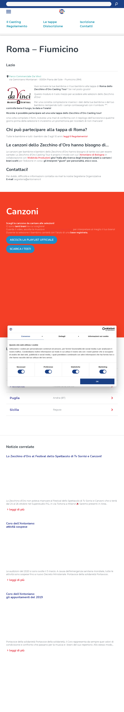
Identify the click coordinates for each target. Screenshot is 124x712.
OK (97, 381)
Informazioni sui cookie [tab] (98, 336)
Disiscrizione (53, 26)
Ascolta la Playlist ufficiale (32, 240)
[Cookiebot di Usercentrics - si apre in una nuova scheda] (104, 329)
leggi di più (16, 509)
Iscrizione (87, 22)
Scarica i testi (20, 249)
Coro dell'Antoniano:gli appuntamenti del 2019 (24, 595)
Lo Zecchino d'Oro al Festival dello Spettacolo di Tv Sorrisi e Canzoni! (54, 456)
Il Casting (14, 22)
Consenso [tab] (25, 336)
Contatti (86, 26)
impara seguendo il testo (59, 229)
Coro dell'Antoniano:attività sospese (20, 525)
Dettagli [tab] (62, 336)
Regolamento (17, 26)
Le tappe (50, 22)
